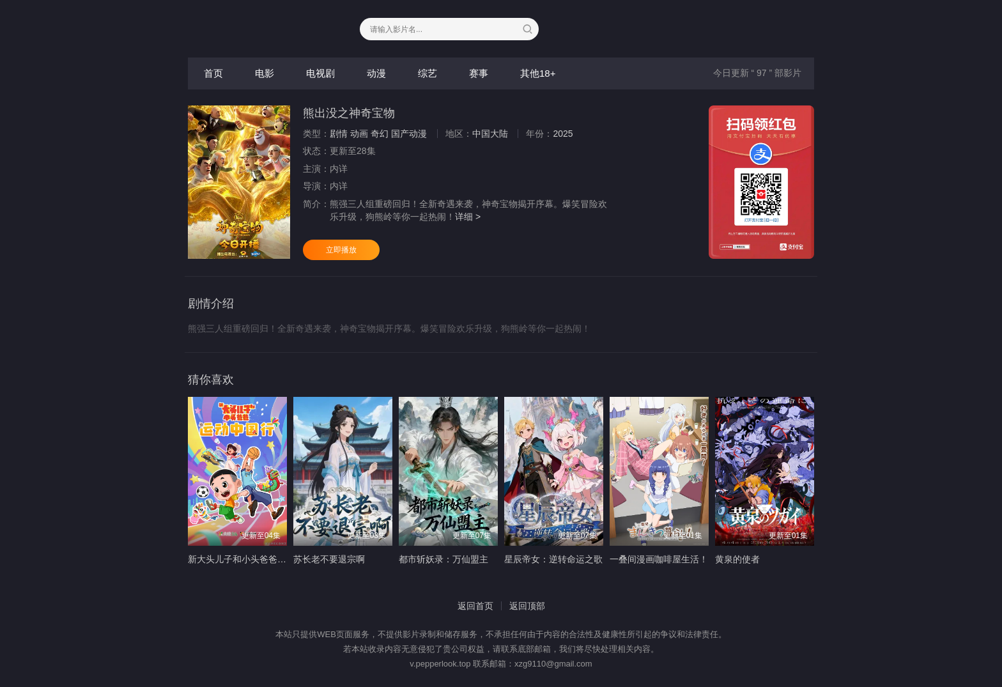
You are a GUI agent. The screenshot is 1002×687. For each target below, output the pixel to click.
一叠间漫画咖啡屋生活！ (659, 559)
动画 (359, 133)
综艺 (427, 73)
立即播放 (341, 249)
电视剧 (320, 73)
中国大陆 (490, 133)
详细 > (468, 217)
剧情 (339, 133)
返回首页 (475, 606)
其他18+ (537, 73)
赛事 (478, 73)
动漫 (376, 73)
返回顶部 (527, 606)
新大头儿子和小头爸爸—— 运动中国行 (265, 559)
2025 (563, 133)
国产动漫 (409, 133)
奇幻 (380, 133)
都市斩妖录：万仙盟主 (443, 559)
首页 (213, 73)
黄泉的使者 (737, 559)
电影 (264, 73)
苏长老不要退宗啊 (329, 559)
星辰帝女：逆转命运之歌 (553, 559)
